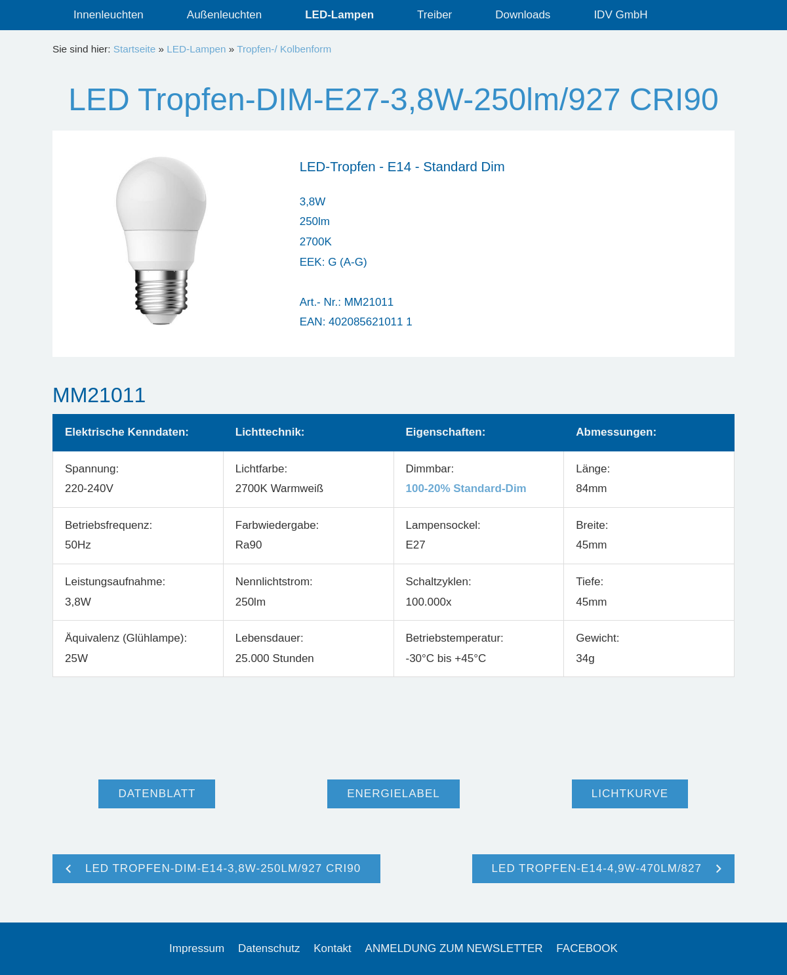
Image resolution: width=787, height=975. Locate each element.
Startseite (134, 48)
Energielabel (393, 793)
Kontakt (332, 948)
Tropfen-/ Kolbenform (284, 48)
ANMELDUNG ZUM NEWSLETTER (454, 948)
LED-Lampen (196, 48)
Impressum (196, 948)
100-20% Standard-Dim (466, 488)
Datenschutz (269, 948)
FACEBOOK (587, 948)
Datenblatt (156, 793)
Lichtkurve (630, 793)
